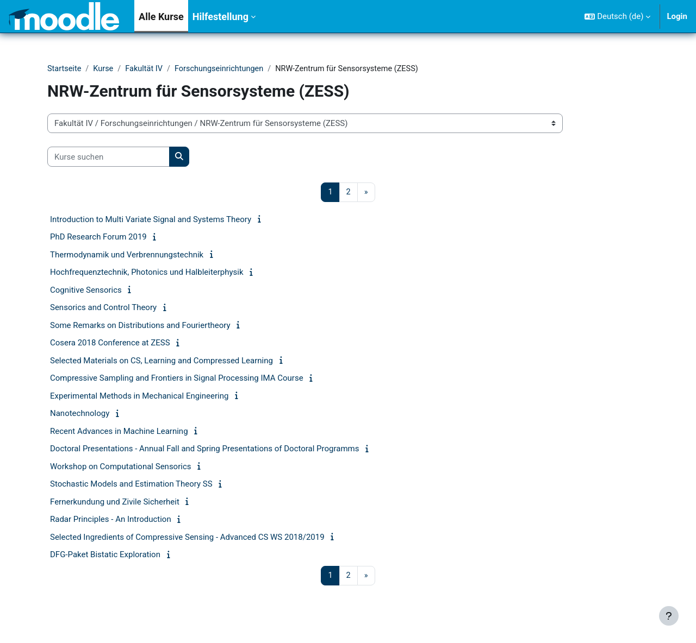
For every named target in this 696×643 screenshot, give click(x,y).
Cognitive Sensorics (86, 290)
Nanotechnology (79, 414)
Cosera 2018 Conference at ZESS (110, 344)
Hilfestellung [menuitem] (220, 16)
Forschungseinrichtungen (224, 69)
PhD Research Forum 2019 (98, 238)
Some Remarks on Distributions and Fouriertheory (140, 326)
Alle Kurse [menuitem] (161, 16)
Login (677, 16)
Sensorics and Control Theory (103, 308)
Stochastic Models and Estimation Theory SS (131, 485)
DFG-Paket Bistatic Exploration (105, 555)
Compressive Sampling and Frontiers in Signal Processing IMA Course (176, 379)
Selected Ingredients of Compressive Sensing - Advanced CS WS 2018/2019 (187, 538)
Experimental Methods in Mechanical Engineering (139, 396)
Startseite (65, 69)
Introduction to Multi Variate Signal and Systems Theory (150, 220)
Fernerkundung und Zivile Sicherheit (114, 502)
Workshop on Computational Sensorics (120, 467)
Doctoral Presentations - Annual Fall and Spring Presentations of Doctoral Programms (204, 450)
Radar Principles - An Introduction (110, 520)
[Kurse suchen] (108, 157)
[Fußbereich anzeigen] (669, 616)
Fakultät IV (146, 69)
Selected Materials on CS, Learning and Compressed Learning (161, 361)
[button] (617, 16)
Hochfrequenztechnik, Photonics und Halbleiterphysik (147, 273)
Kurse (105, 69)
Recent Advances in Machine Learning (119, 432)
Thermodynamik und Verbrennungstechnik (126, 255)
